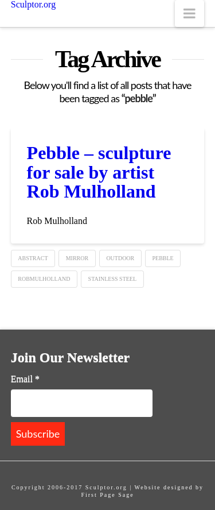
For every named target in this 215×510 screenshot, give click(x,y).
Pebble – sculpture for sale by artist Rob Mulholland (99, 172)
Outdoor (120, 258)
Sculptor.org (33, 4)
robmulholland (44, 279)
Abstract (33, 258)
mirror (77, 258)
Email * (25, 379)
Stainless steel (112, 279)
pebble (162, 258)
